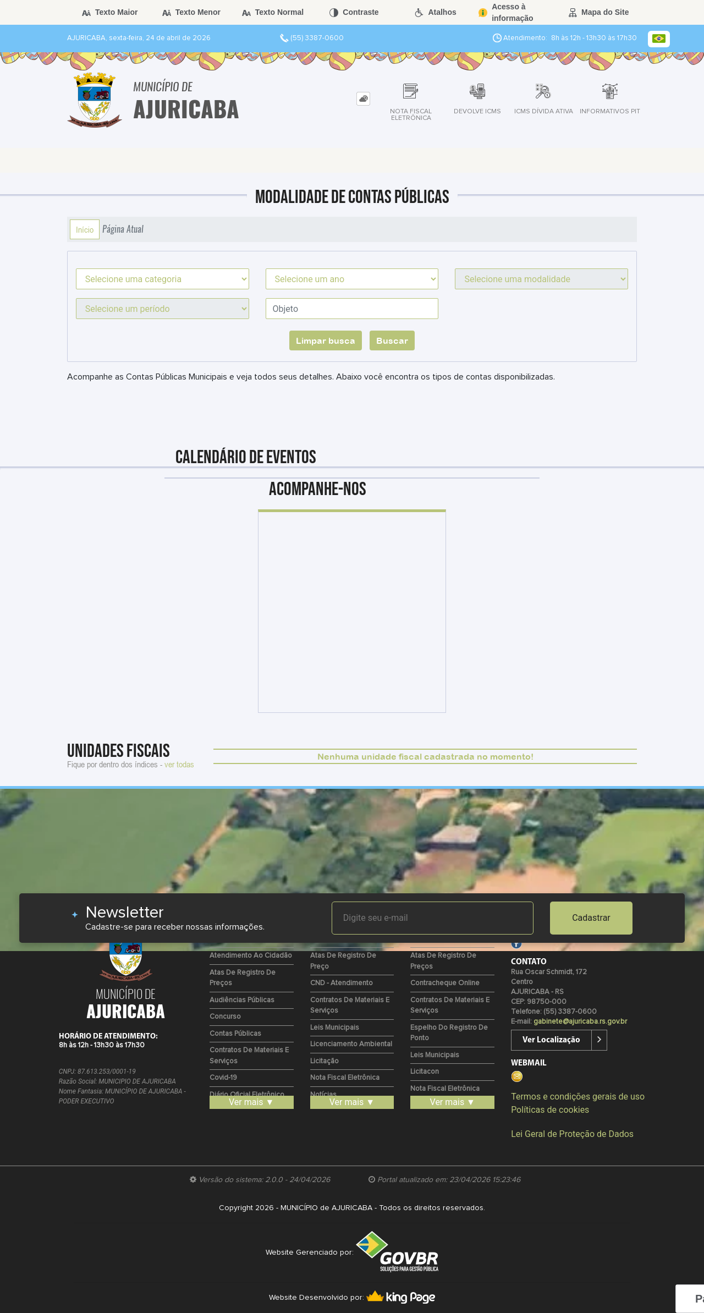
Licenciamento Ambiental (351, 1044)
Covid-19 (223, 1077)
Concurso (225, 1016)
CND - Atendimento (341, 983)
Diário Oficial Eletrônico (247, 1094)
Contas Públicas (235, 1033)
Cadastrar (591, 918)
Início (85, 229)
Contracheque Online (445, 983)
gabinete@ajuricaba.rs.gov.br (580, 1021)
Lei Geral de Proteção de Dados (572, 1134)
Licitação (324, 1061)
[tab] (363, 99)
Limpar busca (325, 340)
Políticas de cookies (550, 1110)
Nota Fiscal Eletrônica (345, 1077)
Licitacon (424, 1071)
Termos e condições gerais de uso (578, 1096)
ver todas (179, 764)
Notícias (323, 1094)
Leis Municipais (334, 1027)
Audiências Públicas (242, 1000)
